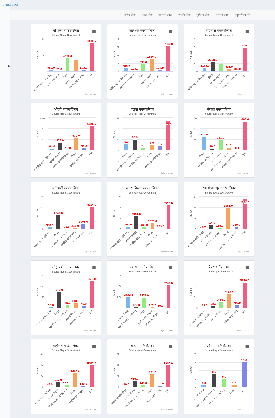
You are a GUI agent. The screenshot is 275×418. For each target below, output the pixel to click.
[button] (10, 5)
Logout (8, 65)
